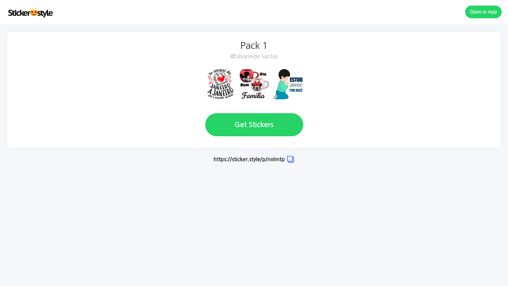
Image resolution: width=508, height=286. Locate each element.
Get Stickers (254, 124)
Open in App (483, 12)
